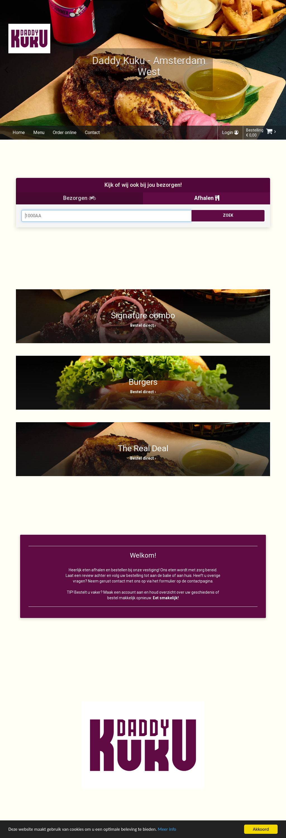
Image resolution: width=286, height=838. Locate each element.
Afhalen (206, 198)
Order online (64, 132)
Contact (91, 132)
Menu (38, 132)
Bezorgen (79, 198)
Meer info (171, 830)
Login (230, 132)
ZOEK (228, 215)
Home (18, 132)
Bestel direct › (143, 325)
